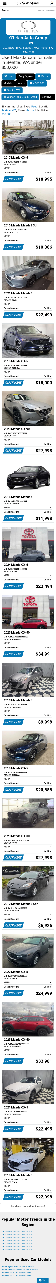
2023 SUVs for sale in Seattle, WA (17, 1237)
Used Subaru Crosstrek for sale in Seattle (20, 1269)
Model (8, 83)
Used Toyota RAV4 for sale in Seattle (18, 1266)
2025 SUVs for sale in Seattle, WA (17, 1231)
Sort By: (47, 96)
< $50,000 (37, 83)
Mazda (43, 76)
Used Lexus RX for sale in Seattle (16, 1272)
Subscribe (50, 10)
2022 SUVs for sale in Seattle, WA (17, 1240)
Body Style (26, 76)
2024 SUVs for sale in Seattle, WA (17, 1234)
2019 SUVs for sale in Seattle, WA (17, 1246)
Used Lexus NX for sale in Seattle (16, 1275)
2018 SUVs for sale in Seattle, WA (17, 1249)
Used (8, 76)
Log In (41, 10)
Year (21, 83)
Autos (5, 10)
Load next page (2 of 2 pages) (28, 1206)
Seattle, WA (12, 90)
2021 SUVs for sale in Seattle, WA (17, 1243)
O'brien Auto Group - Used (20, 96)
